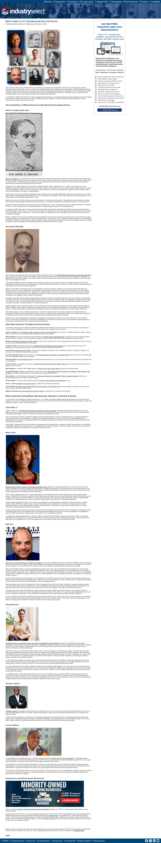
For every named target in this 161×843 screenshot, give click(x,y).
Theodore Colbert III (12, 711)
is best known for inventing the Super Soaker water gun (50, 364)
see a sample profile (51, 815)
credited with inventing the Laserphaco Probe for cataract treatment (57, 376)
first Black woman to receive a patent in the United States (39, 332)
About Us (49, 1)
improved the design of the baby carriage (31, 391)
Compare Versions (87, 1)
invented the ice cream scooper (25, 383)
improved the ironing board (23, 350)
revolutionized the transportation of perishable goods (52, 355)
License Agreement (18, 841)
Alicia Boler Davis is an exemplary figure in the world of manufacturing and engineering (32, 643)
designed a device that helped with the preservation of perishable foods (38, 386)
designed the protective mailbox (28, 341)
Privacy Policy (57, 841)
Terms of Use (31, 841)
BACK (8, 835)
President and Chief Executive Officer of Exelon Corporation (37, 410)
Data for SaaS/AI (99, 841)
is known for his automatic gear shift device (52, 380)
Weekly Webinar (116, 1)
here (33, 818)
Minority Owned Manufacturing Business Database (33, 809)
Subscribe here (79, 830)
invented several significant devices (54, 337)
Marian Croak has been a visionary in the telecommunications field (26, 487)
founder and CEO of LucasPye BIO (63, 758)
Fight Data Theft (70, 841)
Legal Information (44, 841)
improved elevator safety (24, 359)
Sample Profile (60, 1)
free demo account (49, 818)
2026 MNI (6, 841)
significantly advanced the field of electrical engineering (74, 275)
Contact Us (144, 1)
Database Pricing (102, 1)
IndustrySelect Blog (132, 1)
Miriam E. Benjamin (12, 178)
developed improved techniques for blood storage (48, 346)
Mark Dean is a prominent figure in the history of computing (24, 563)
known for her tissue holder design (49, 368)
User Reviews (73, 1)
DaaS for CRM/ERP (84, 841)
